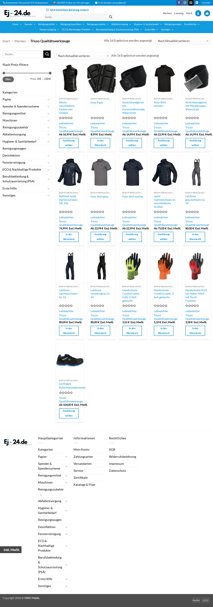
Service (78, 470)
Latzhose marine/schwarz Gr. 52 (68, 293)
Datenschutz (117, 470)
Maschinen (10, 120)
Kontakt (206, 2)
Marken (167, 13)
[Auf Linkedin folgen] (197, 3)
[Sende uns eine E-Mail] (191, 3)
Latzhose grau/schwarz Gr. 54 (195, 199)
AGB (112, 449)
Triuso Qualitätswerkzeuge (71, 129)
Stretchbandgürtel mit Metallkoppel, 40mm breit (196, 106)
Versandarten (83, 463)
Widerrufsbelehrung (122, 456)
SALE (189, 13)
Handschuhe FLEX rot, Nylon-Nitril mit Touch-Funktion (196, 295)
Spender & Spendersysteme (21, 106)
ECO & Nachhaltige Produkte (78, 29)
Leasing (178, 13)
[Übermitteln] (111, 17)
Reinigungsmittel (48, 24)
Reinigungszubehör (98, 24)
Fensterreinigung (49, 29)
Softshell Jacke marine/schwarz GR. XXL (68, 199)
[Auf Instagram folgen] (185, 3)
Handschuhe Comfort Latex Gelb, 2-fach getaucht (130, 295)
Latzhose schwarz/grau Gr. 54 (100, 293)
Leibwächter (66, 123)
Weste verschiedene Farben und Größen (67, 107)
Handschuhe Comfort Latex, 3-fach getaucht (164, 293)
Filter (8, 79)
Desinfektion (192, 24)
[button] (198, 13)
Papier (17, 24)
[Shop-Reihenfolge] (183, 41)
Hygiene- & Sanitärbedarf (148, 24)
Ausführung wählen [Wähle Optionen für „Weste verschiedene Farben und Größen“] (69, 143)
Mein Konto (81, 449)
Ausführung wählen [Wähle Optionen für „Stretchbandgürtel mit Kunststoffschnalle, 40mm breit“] (132, 143)
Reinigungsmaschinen (72, 24)
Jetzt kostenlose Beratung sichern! (67, 10)
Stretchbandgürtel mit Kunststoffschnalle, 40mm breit (133, 107)
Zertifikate (81, 477)
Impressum (116, 463)
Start (6, 41)
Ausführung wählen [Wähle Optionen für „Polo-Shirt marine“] (132, 236)
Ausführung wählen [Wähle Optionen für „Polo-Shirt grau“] (100, 236)
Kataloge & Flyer (85, 484)
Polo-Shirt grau (99, 196)
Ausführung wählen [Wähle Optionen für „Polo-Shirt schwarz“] (164, 143)
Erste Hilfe (151, 29)
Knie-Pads (97, 102)
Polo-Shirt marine (132, 196)
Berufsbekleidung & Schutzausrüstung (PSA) (119, 29)
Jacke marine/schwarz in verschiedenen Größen (164, 201)
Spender (30, 24)
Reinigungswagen (173, 24)
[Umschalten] (49, 99)
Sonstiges (167, 29)
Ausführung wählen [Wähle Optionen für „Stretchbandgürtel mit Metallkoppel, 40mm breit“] (195, 143)
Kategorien (10, 92)
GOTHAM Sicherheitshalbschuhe (72, 385)
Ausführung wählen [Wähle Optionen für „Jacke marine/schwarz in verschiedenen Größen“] (164, 236)
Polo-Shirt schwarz (160, 104)
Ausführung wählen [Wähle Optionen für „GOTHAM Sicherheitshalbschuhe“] (69, 413)
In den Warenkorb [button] (100, 143)
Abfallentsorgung (121, 24)
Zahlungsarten (83, 456)
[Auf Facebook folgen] (179, 3)
